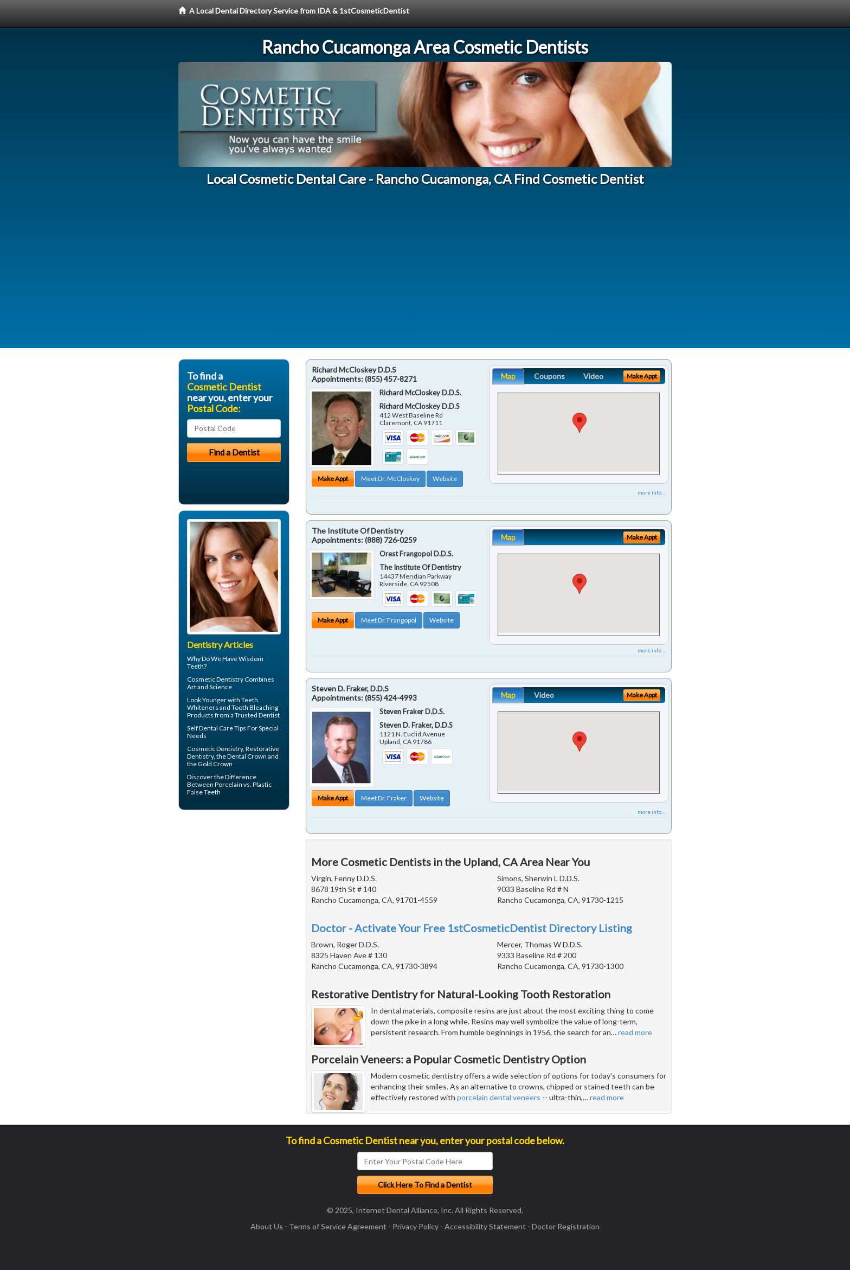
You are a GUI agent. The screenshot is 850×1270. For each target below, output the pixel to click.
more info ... (652, 492)
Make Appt (333, 478)
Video (593, 376)
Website (445, 478)
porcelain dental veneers (498, 1097)
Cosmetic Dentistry (215, 679)
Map (508, 376)
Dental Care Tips (222, 728)
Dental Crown (247, 756)
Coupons (549, 376)
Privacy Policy (415, 1226)
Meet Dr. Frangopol (388, 620)
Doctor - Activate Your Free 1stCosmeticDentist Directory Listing (471, 927)
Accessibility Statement (485, 1226)
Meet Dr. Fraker (384, 798)
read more (635, 1032)
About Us (266, 1226)
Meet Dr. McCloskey (390, 478)
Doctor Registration (566, 1226)
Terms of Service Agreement (338, 1226)
